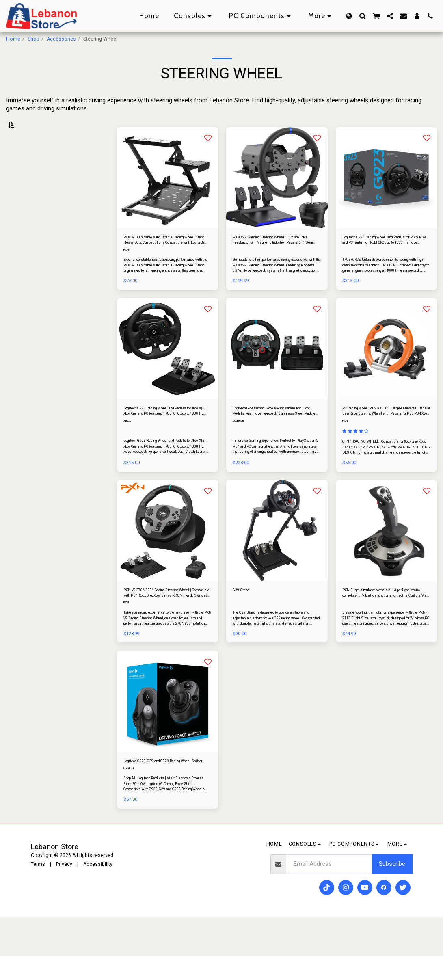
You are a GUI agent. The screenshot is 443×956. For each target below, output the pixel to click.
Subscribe (392, 902)
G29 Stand (244, 618)
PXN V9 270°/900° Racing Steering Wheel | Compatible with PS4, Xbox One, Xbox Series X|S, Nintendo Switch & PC (167, 622)
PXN (127, 272)
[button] (362, 16)
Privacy (64, 903)
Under (27, 167)
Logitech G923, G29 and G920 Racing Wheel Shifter (166, 795)
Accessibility (97, 903)
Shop (33, 39)
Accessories (61, 39)
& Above (31, 198)
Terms (38, 903)
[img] (167, 196)
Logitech (239, 446)
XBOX (127, 446)
